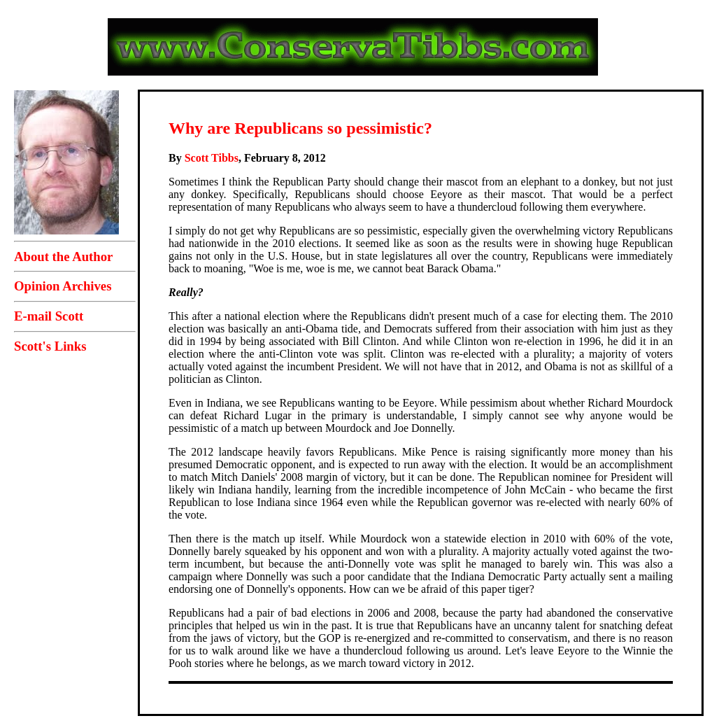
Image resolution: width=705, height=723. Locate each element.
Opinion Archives (62, 286)
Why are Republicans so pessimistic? (300, 128)
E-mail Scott (48, 316)
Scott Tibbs (211, 158)
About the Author (63, 256)
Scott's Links (50, 346)
